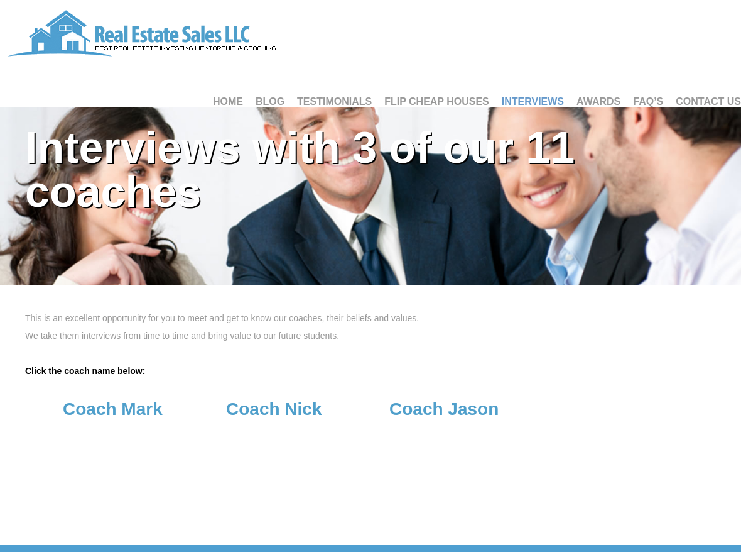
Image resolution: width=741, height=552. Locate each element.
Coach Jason (444, 409)
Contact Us (708, 102)
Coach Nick (274, 409)
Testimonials (334, 102)
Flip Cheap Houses (436, 102)
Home (228, 102)
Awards (598, 102)
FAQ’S (648, 102)
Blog (270, 102)
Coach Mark (113, 409)
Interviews (533, 102)
